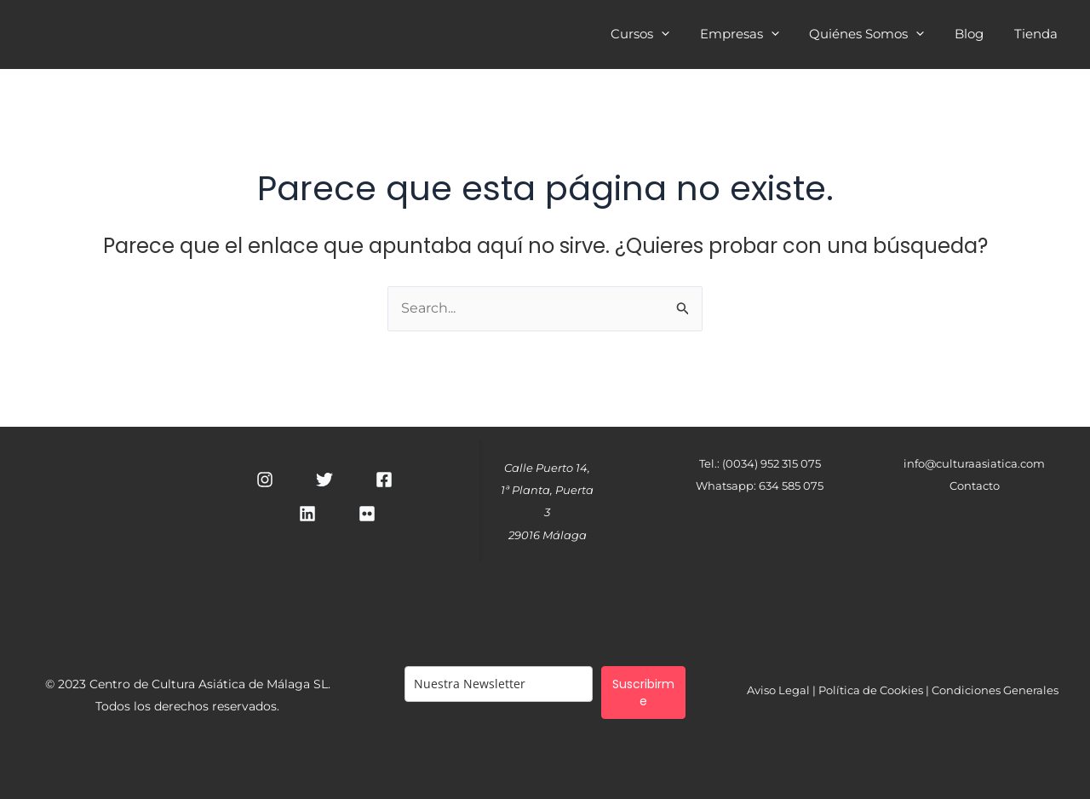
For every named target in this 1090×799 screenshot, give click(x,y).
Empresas (756, 36)
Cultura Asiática (254, 33)
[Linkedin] (307, 514)
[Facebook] (384, 480)
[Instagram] (265, 480)
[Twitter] (324, 480)
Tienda (1038, 36)
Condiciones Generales (995, 690)
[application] (683, 33)
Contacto (974, 485)
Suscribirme (643, 692)
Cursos (662, 36)
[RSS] (367, 514)
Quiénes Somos (879, 36)
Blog (976, 36)
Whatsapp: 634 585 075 (759, 485)
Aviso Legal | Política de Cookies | (839, 690)
